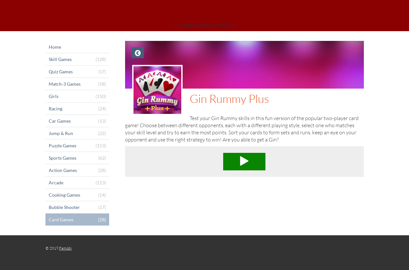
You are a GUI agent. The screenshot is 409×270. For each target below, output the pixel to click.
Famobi (65, 248)
